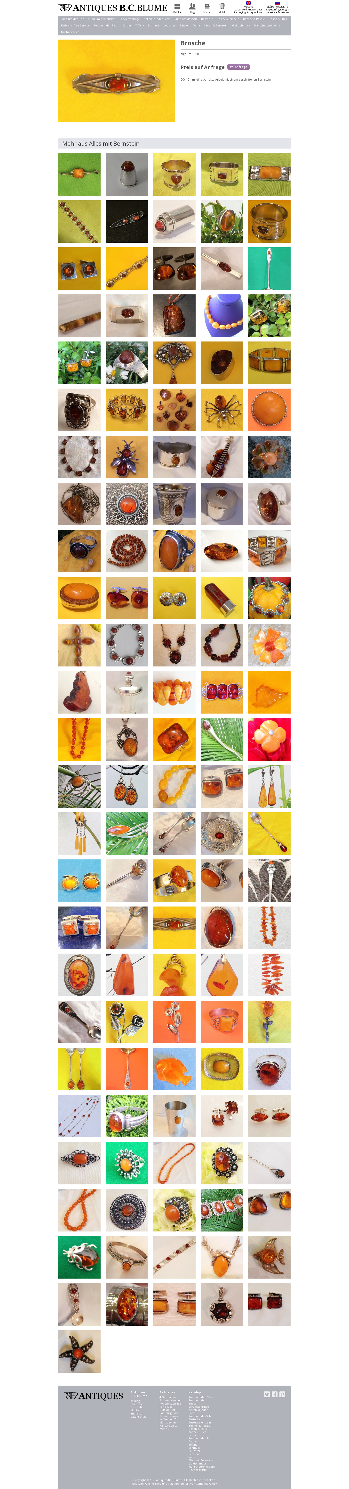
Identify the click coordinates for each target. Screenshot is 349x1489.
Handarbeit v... (168, 1425)
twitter (267, 1394)
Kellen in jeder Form (157, 19)
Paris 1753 (165, 1406)
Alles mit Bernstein (216, 25)
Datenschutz (138, 1416)
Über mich (137, 1404)
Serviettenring (168, 1416)
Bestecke (207, 19)
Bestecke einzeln (228, 19)
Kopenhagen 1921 (170, 1403)
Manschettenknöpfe (267, 25)
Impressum (137, 1413)
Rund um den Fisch (106, 25)
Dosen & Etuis (278, 19)
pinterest (282, 1394)
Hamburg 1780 (168, 1413)
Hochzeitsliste (70, 32)
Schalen (184, 25)
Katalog (135, 1401)
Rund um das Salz (185, 19)
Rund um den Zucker (102, 19)
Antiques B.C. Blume (112, 8)
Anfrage (241, 67)
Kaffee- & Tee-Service (75, 25)
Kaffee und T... (168, 1419)
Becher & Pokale (254, 19)
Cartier (126, 25)
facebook (275, 1394)
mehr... (164, 1429)
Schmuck (154, 25)
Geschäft (136, 1407)
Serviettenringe (129, 19)
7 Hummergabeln (170, 1400)
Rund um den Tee (72, 19)
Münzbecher (167, 1422)
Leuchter (169, 25)
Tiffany (139, 25)
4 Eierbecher (167, 1397)
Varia (196, 25)
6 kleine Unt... (168, 1410)
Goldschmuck (241, 25)
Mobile (134, 1410)
